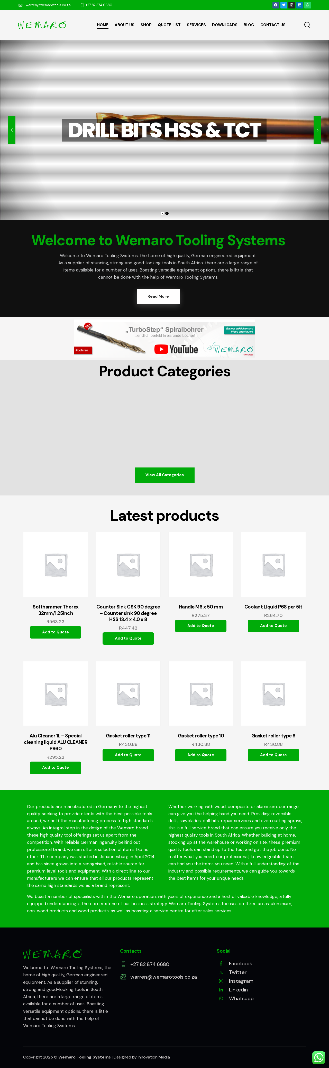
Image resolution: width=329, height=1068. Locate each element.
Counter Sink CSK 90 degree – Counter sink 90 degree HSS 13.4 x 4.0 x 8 (128, 613)
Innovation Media (154, 1057)
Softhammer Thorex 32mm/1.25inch (56, 610)
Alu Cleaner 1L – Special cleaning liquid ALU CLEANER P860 (56, 742)
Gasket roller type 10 (201, 736)
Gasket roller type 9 (273, 736)
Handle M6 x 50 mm (201, 607)
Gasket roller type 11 (128, 736)
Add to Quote (55, 632)
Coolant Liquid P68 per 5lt (273, 607)
